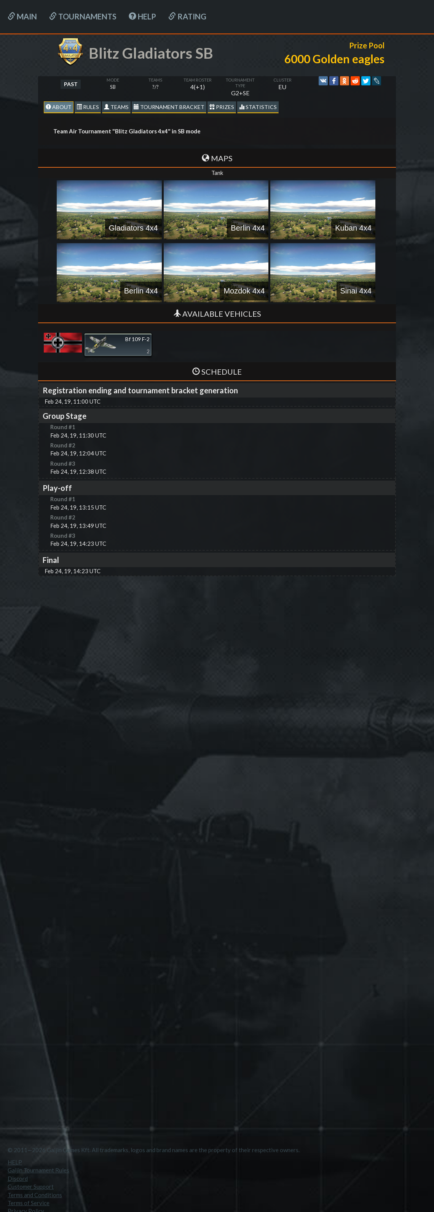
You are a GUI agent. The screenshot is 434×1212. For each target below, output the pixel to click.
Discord (18, 1178)
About (59, 107)
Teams (116, 107)
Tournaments (82, 16)
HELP (142, 16)
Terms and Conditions (35, 1194)
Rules (88, 107)
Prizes (221, 107)
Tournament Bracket (169, 107)
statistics (258, 107)
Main (22, 16)
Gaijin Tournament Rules (38, 1170)
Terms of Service (28, 1202)
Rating (187, 16)
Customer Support (31, 1186)
